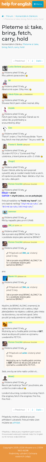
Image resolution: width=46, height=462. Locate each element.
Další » (39, 61)
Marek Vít (17, 276)
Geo (10, 128)
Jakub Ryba (20, 94)
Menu (38, 4)
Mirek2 (11, 376)
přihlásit (16, 423)
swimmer (12, 212)
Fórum (9, 16)
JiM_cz (15, 225)
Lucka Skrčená (20, 67)
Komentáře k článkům (27, 16)
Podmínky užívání (18, 453)
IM (9, 80)
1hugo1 (11, 161)
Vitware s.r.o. (31, 447)
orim (10, 322)
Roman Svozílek (22, 184)
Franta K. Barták (19, 145)
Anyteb (11, 108)
